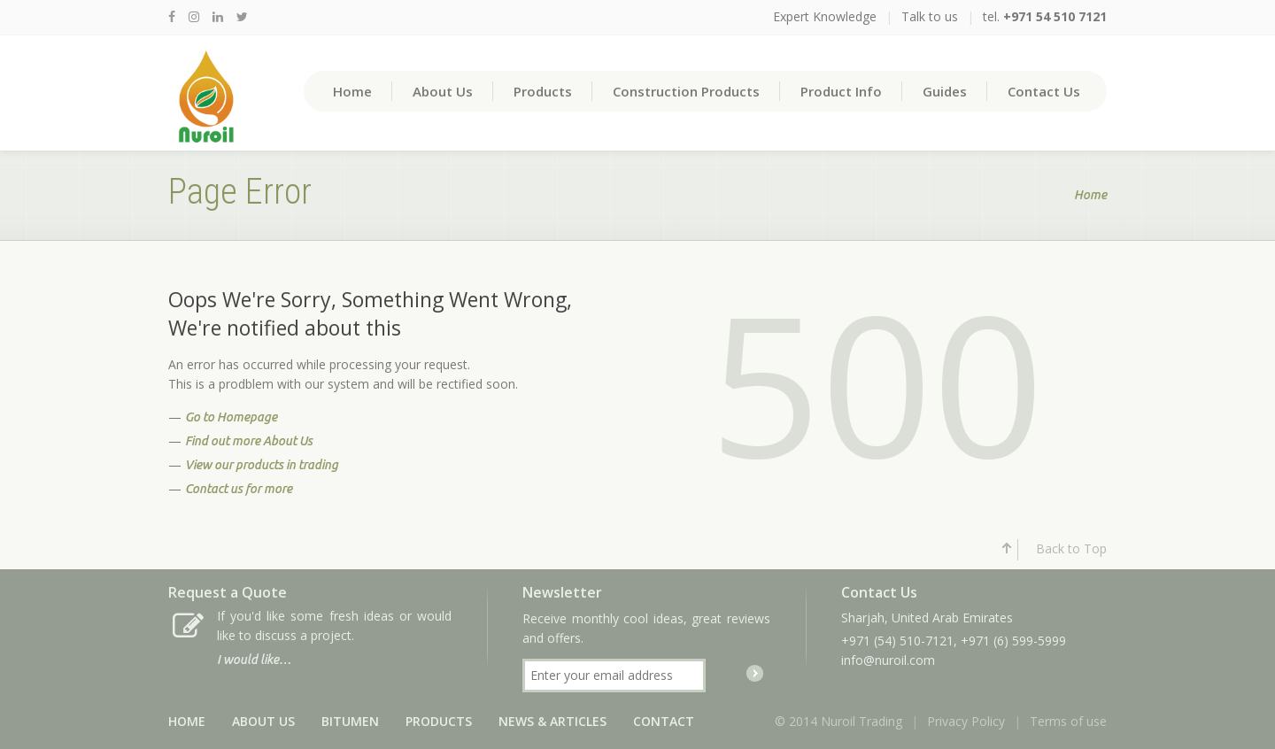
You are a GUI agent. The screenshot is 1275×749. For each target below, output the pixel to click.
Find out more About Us (249, 441)
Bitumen (350, 721)
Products (543, 91)
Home (352, 91)
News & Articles (552, 721)
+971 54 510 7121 (1055, 16)
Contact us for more (238, 489)
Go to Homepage (231, 417)
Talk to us (929, 16)
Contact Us (1044, 91)
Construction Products (686, 91)
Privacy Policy (966, 721)
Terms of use (1068, 721)
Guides (945, 91)
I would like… (254, 659)
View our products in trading (261, 465)
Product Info (841, 91)
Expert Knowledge (825, 16)
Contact (663, 721)
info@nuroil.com (888, 660)
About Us (443, 91)
